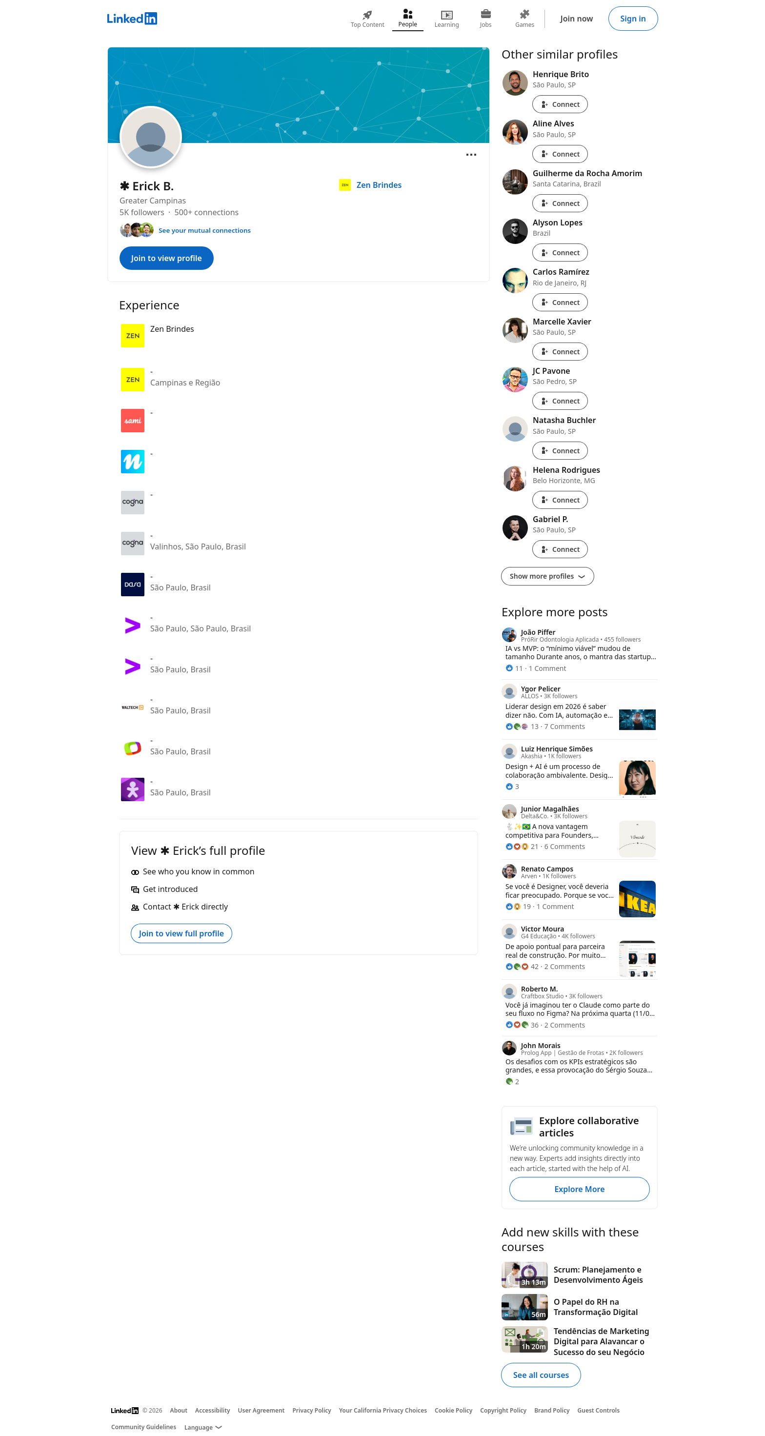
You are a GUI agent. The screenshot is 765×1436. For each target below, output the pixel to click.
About (179, 1410)
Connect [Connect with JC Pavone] (560, 400)
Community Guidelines (143, 1427)
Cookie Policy (453, 1410)
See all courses (541, 1375)
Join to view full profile (181, 933)
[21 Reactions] (522, 846)
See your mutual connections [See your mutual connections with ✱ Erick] (205, 230)
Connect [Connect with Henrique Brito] (560, 104)
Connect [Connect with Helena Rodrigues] (560, 500)
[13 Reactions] (522, 726)
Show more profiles (547, 576)
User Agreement (261, 1410)
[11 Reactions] (514, 668)
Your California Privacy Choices (383, 1410)
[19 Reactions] (518, 906)
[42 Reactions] (522, 966)
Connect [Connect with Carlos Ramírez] (560, 302)
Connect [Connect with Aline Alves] (560, 154)
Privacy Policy (311, 1410)
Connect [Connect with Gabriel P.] (560, 549)
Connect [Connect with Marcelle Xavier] (560, 351)
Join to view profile (166, 258)
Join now (577, 18)
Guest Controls (599, 1410)
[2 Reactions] (512, 1081)
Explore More (579, 1189)
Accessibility (212, 1410)
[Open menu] (471, 154)
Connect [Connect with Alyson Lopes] (560, 252)
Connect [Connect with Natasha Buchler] (560, 450)
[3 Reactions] (512, 786)
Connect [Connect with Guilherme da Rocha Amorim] (560, 203)
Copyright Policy (503, 1410)
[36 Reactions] (522, 1025)
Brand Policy (551, 1410)
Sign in (633, 18)
